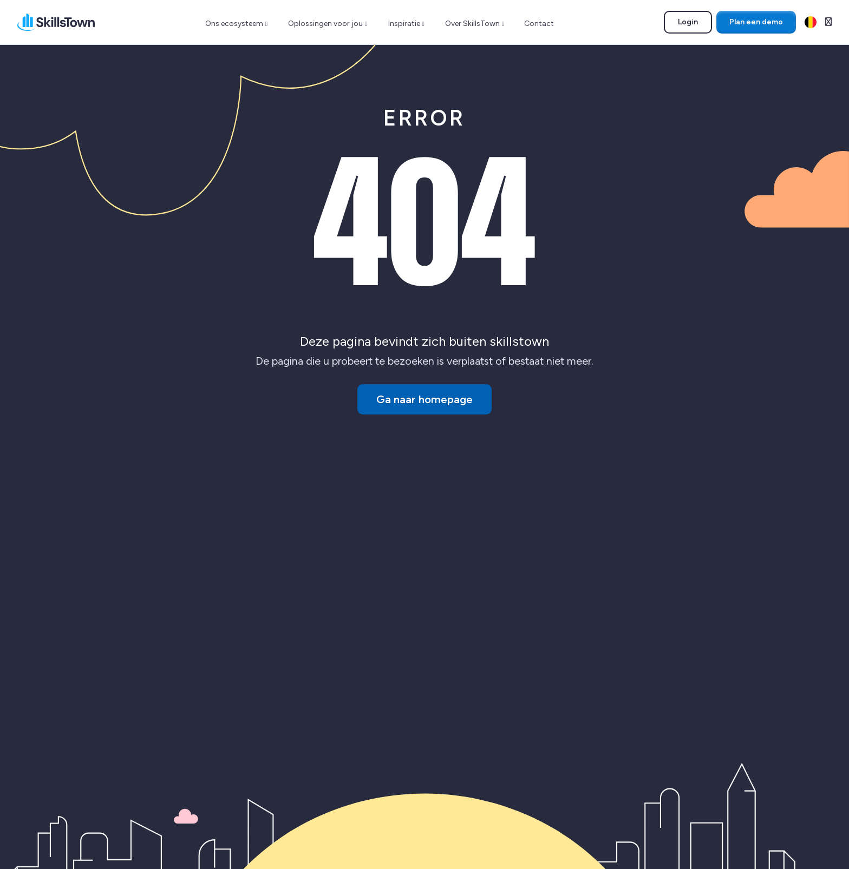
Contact (539, 23)
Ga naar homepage (424, 399)
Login (694, 23)
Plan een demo (756, 22)
